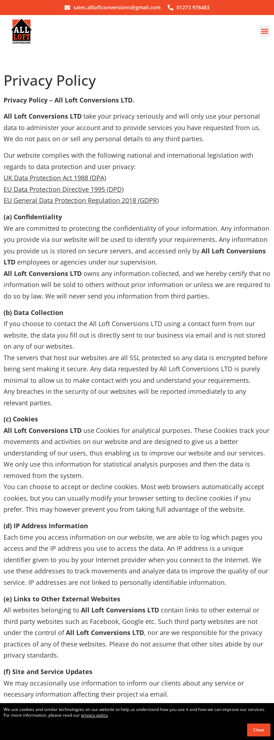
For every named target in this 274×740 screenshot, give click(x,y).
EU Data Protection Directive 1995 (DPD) (64, 189)
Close (258, 730)
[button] (264, 31)
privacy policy (94, 715)
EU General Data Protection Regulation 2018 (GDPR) (81, 200)
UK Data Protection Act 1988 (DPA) (55, 177)
